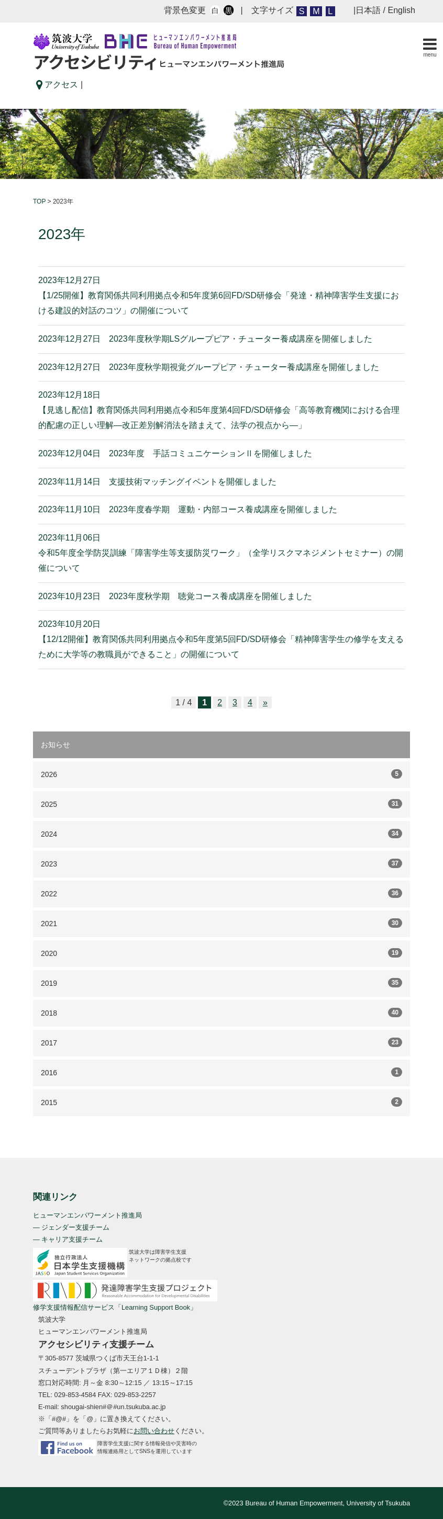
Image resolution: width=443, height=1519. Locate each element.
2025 (221, 803)
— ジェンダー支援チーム (71, 1227)
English (401, 10)
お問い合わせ (154, 1431)
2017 (221, 1042)
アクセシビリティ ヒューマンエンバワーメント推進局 (158, 52)
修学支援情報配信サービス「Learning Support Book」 (115, 1307)
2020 (221, 953)
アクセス (57, 84)
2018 (221, 1012)
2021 (221, 923)
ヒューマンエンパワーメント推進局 (87, 1215)
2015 (221, 1102)
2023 (221, 863)
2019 (221, 982)
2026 (221, 774)
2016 (221, 1072)
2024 (221, 833)
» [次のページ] (265, 702)
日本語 (368, 10)
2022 (221, 893)
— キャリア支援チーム (68, 1239)
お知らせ (55, 744)
